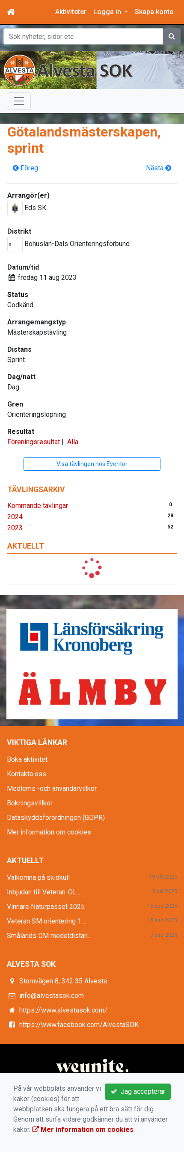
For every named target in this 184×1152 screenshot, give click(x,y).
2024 (15, 517)
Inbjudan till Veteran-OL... (43, 892)
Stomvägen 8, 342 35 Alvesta (63, 981)
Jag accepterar (137, 1091)
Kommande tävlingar (37, 506)
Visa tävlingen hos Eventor (92, 463)
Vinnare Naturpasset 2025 (46, 907)
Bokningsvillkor (30, 803)
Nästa (158, 168)
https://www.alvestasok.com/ (63, 1010)
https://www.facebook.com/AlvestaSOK (79, 1025)
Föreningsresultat (33, 442)
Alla (72, 442)
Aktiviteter (70, 12)
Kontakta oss (26, 774)
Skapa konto (154, 12)
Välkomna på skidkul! (38, 877)
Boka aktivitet (27, 759)
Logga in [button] (108, 12)
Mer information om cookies (49, 832)
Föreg (25, 168)
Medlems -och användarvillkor (52, 788)
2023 (15, 528)
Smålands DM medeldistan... (49, 936)
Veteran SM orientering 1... (46, 921)
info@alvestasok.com (51, 996)
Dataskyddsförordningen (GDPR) (56, 818)
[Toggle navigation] (19, 101)
